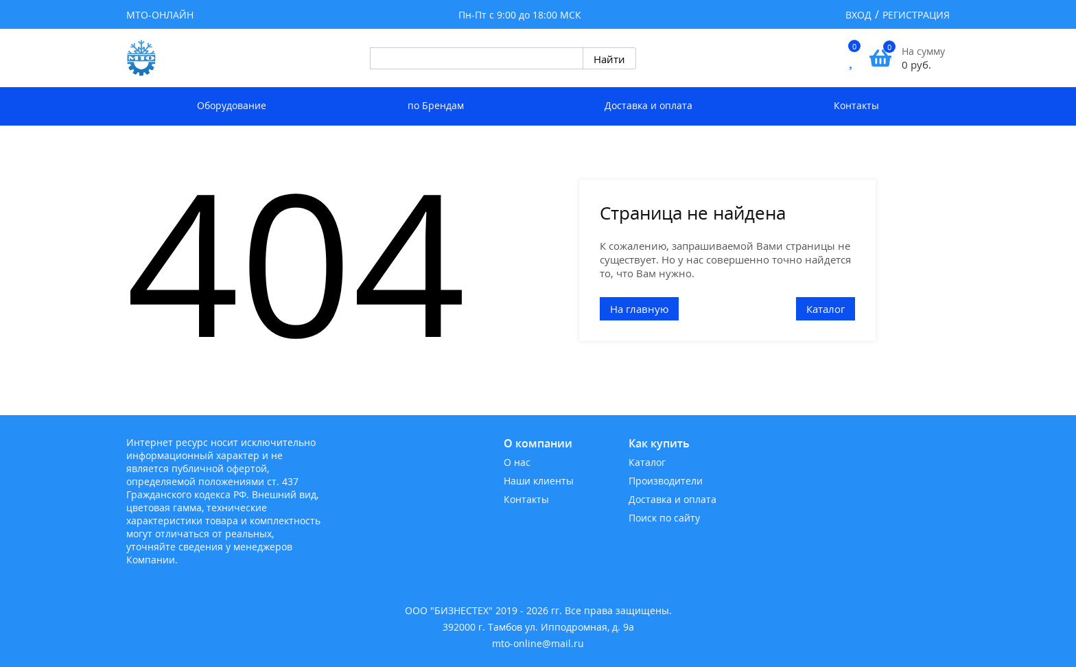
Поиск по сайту (664, 517)
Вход (858, 14)
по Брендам (436, 105)
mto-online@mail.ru (538, 643)
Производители (666, 480)
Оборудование (231, 105)
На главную (639, 309)
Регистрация (916, 14)
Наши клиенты (539, 480)
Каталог (825, 309)
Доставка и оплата (648, 105)
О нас (517, 462)
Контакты (856, 105)
